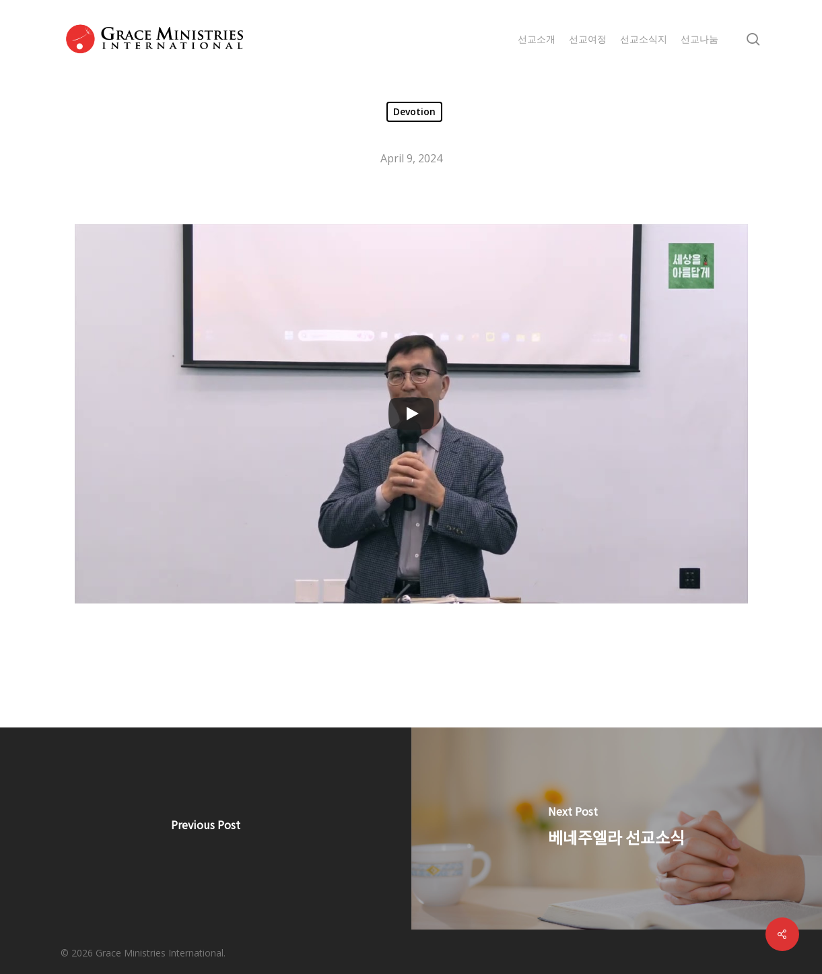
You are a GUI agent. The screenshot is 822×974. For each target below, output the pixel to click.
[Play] (411, 413)
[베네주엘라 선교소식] (617, 828)
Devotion (414, 111)
